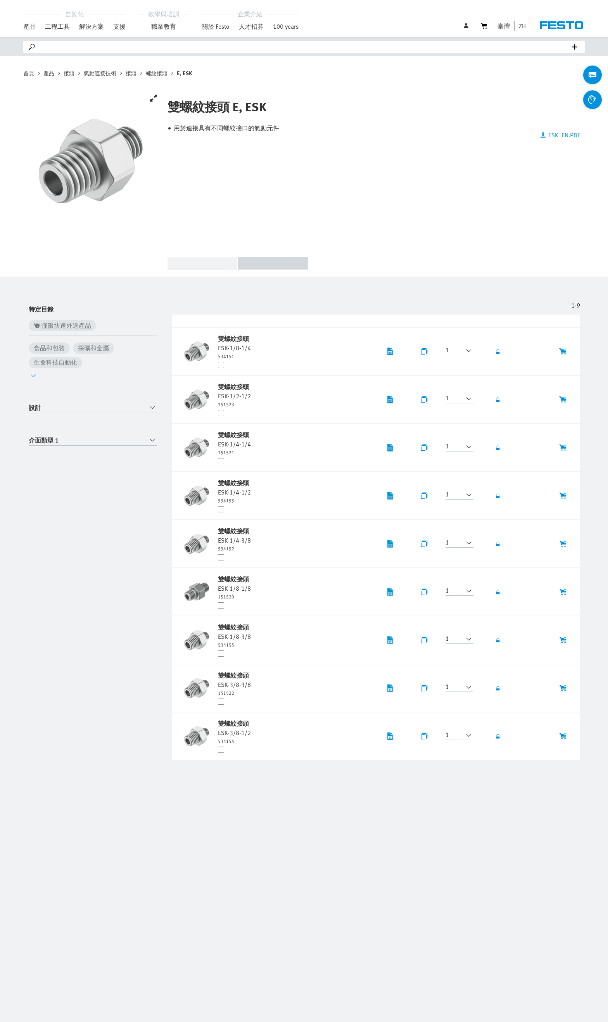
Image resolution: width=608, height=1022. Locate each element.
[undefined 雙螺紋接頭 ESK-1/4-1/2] (234, 491)
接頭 (69, 73)
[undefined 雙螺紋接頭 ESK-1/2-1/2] (234, 395)
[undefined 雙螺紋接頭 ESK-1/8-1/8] (234, 587)
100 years (286, 26)
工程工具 (57, 26)
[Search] (305, 47)
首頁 (28, 73)
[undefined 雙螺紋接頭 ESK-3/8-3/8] (234, 683)
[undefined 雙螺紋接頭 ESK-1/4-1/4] (234, 443)
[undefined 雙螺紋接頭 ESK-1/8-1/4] (234, 347)
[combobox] (93, 408)
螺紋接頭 (157, 73)
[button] (520, 26)
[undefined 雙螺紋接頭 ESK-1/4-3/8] (234, 539)
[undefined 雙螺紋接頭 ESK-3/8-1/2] (234, 731)
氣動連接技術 (100, 73)
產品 (48, 73)
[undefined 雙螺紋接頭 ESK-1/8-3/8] (234, 635)
